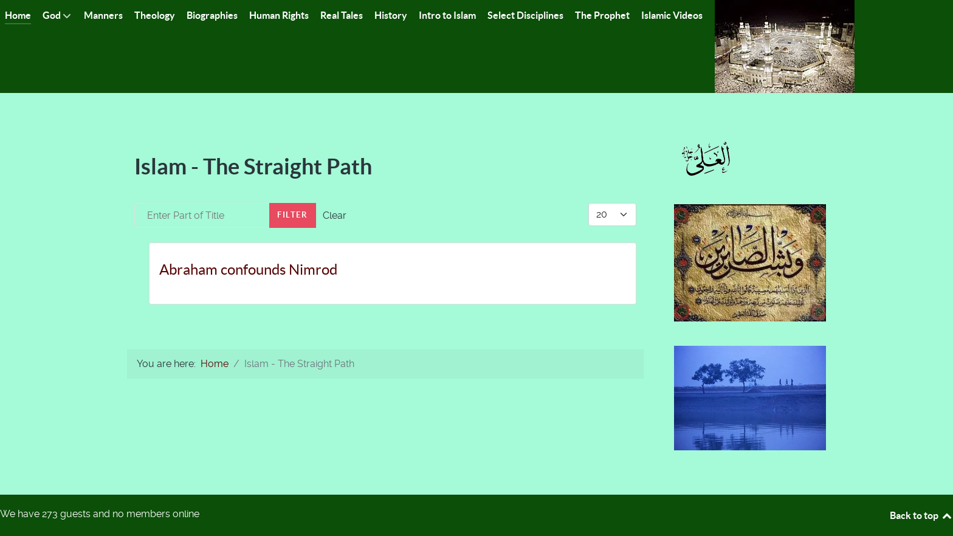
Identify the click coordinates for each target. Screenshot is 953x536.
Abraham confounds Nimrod (248, 269)
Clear (334, 215)
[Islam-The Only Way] (785, 46)
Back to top (921, 515)
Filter (292, 214)
